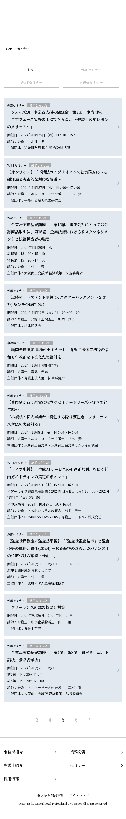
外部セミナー (91, 69)
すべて (32, 69)
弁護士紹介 (13, 765)
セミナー (78, 765)
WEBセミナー (31, 82)
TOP (8, 48)
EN (105, 9)
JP (98, 9)
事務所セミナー (91, 82)
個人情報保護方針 (50, 795)
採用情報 (11, 779)
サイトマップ (79, 795)
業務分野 (78, 752)
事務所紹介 (13, 752)
